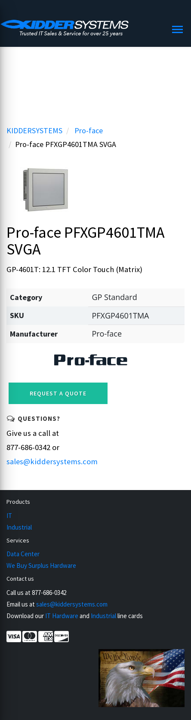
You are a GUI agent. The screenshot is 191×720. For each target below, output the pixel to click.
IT (9, 516)
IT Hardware (61, 616)
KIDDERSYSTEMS (34, 130)
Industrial (19, 527)
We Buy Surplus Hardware (41, 565)
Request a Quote (58, 393)
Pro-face (88, 130)
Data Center (23, 554)
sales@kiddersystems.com (52, 461)
